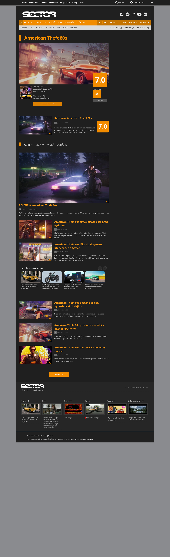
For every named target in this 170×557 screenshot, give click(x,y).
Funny (74, 2)
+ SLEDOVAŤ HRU (47, 104)
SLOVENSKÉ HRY (61, 28)
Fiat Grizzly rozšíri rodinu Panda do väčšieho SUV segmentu (30, 420)
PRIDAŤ (128, 28)
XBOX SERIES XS (112, 22)
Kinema (43, 2)
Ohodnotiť (100, 100)
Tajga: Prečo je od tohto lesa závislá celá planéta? (137, 419)
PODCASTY (40, 28)
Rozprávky (65, 2)
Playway (41, 91)
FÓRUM (81, 22)
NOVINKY (29, 22)
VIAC (59, 374)
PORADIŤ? (141, 28)
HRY (60, 22)
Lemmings (68, 418)
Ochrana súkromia (33, 436)
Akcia (42, 87)
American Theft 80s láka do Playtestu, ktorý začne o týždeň (78, 246)
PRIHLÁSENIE (139, 3)
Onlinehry (53, 2)
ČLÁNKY (40, 144)
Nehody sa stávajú (92, 418)
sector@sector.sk (87, 439)
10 (49, 341)
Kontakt (50, 436)
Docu (82, 2)
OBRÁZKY (62, 144)
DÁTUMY (73, 28)
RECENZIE (41, 22)
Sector (24, 2)
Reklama (44, 436)
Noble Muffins (47, 89)
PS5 (124, 22)
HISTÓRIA (30, 28)
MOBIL (143, 22)
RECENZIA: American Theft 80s (38, 205)
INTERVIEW (50, 28)
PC (99, 22)
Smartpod (33, 2)
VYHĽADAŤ (114, 28)
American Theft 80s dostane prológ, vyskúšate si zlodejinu (76, 304)
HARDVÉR (69, 22)
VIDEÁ (52, 22)
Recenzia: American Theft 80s (73, 118)
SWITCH (133, 22)
